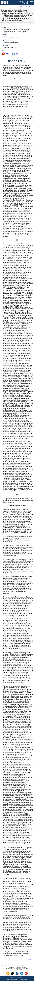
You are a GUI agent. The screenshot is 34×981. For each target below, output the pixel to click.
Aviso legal (29, 966)
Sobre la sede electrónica (14, 966)
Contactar (4, 966)
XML (17, 54)
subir (29, 959)
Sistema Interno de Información (13, 968)
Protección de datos (21, 967)
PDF (7, 54)
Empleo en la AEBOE (17, 969)
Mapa (23, 966)
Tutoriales (25, 968)
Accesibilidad (11, 967)
